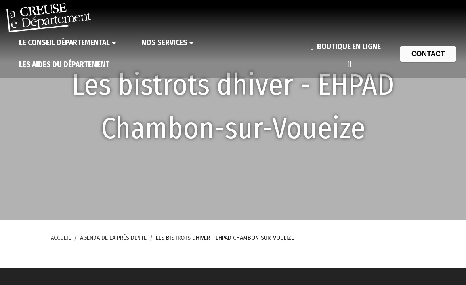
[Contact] (428, 54)
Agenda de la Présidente (113, 237)
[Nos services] (167, 43)
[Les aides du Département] (64, 64)
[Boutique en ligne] (345, 46)
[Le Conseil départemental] (67, 43)
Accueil (61, 237)
